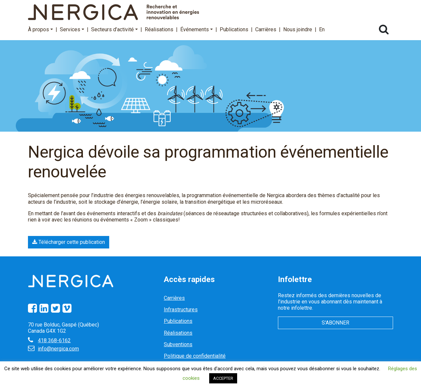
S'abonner (335, 323)
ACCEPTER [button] (223, 378)
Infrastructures (181, 309)
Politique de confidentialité (195, 356)
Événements (196, 29)
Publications (234, 29)
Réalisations (159, 29)
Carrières (265, 29)
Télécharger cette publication (68, 242)
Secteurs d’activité (114, 29)
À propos (40, 29)
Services (72, 29)
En (322, 29)
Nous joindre (297, 29)
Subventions (178, 344)
